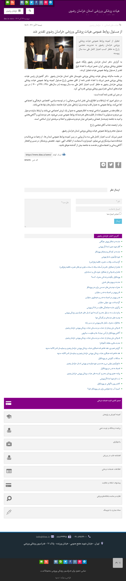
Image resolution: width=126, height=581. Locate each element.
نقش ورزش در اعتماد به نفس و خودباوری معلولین (102, 297)
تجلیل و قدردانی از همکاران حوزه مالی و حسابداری (102, 272)
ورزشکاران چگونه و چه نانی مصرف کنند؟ (105, 277)
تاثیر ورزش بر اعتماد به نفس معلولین (107, 292)
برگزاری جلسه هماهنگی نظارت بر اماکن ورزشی (103, 307)
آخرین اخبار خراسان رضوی (108, 236)
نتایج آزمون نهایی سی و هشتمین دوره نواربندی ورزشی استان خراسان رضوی (93, 363)
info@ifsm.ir (43, 537)
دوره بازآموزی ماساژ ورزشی (110, 257)
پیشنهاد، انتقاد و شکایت (62, 485)
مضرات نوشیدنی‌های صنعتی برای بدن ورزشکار (103, 287)
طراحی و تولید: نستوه (63, 577)
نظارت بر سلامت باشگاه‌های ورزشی (62, 499)
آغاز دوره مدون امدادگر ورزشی (109, 247)
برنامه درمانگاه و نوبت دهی (62, 430)
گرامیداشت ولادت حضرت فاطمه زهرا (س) (104, 262)
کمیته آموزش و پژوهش (62, 417)
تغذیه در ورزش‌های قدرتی (111, 282)
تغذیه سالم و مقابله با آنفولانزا (110, 343)
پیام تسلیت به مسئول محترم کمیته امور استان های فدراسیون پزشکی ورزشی (92, 313)
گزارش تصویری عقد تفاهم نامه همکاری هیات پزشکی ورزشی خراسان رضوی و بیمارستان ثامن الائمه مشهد (82, 348)
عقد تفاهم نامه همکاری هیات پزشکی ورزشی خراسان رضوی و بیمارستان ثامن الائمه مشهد (88, 353)
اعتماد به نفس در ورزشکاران (110, 368)
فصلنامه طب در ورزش (62, 458)
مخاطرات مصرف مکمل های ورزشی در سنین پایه (102, 323)
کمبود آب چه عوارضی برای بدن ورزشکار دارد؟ (103, 389)
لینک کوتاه (57, 155)
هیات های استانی (111, 25)
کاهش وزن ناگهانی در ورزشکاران (108, 384)
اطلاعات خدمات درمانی (62, 471)
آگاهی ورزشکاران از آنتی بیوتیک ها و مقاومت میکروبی (101, 333)
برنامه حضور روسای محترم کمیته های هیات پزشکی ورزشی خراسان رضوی (93, 373)
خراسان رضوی (95, 25)
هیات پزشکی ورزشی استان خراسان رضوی (94, 11)
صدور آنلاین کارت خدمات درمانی (62, 403)
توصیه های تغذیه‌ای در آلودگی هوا (107, 318)
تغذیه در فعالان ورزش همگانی (109, 241)
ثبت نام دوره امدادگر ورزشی (110, 379)
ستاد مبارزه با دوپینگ (62, 512)
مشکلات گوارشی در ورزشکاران (109, 358)
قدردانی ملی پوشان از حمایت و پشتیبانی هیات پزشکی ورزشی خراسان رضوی (92, 328)
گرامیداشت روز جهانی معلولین (109, 302)
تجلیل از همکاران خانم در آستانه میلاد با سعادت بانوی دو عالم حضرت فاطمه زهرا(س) (90, 267)
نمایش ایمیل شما (113, 214)
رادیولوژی (62, 444)
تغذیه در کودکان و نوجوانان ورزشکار (107, 252)
